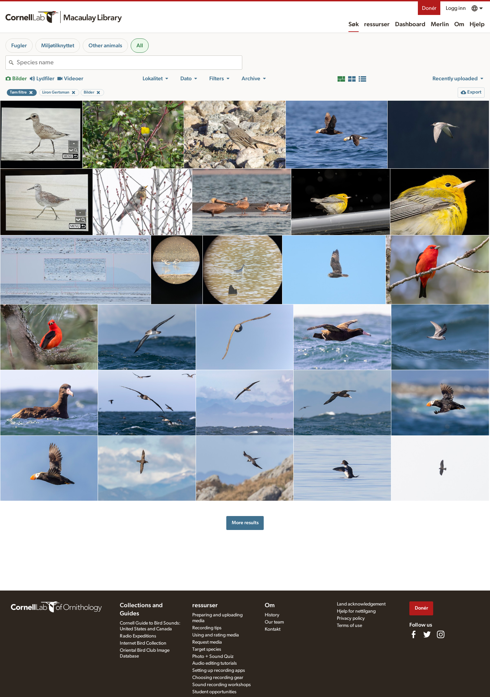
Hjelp (477, 24)
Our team (274, 622)
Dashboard (410, 24)
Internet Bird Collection (143, 643)
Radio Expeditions (138, 636)
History (272, 615)
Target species (206, 649)
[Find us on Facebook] (413, 634)
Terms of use (349, 625)
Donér (429, 8)
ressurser (377, 24)
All (139, 45)
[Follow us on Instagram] (441, 634)
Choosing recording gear (217, 677)
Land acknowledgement (361, 604)
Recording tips (207, 628)
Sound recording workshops (221, 684)
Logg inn (456, 8)
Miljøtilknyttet (57, 45)
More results (245, 522)
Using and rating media (215, 635)
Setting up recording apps (218, 670)
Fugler (19, 45)
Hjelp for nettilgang (356, 611)
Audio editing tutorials (214, 663)
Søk (353, 24)
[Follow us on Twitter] (427, 634)
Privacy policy (351, 618)
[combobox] (129, 62)
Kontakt (272, 629)
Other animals (105, 45)
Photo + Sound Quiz (212, 656)
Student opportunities (214, 692)
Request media (207, 642)
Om (459, 24)
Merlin (440, 24)
